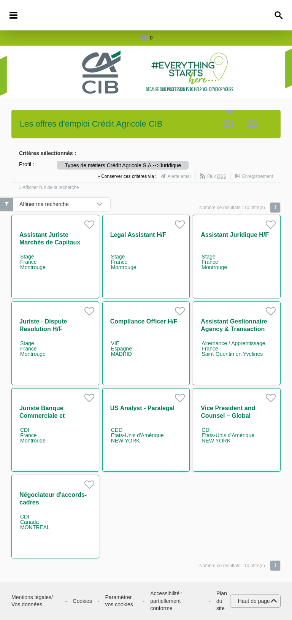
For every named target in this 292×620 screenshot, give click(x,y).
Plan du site (221, 600)
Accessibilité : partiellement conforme (166, 600)
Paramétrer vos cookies (119, 601)
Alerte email (180, 176)
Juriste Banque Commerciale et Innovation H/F (42, 416)
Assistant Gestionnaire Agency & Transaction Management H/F (234, 329)
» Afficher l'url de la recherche (49, 187)
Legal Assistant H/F (138, 235)
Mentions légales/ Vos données (32, 601)
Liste (252, 124)
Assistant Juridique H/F (235, 235)
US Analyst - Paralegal (142, 408)
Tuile (229, 124)
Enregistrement (257, 176)
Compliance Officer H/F (144, 321)
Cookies (82, 601)
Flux (217, 176)
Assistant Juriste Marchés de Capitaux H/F (49, 242)
